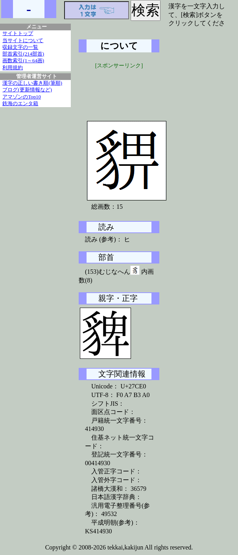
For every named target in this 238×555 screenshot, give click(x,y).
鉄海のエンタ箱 (20, 103)
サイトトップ (17, 33)
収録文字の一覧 (20, 47)
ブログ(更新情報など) (27, 90)
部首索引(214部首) (23, 54)
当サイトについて (22, 40)
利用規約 (12, 68)
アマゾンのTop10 (21, 97)
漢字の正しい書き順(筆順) (32, 83)
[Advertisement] (138, 89)
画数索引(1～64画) (23, 60)
